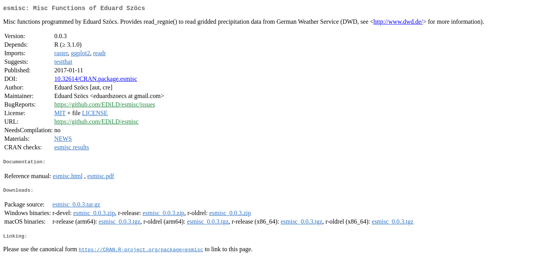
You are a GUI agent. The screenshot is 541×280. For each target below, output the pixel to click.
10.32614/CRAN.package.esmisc (95, 80)
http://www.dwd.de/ (398, 23)
